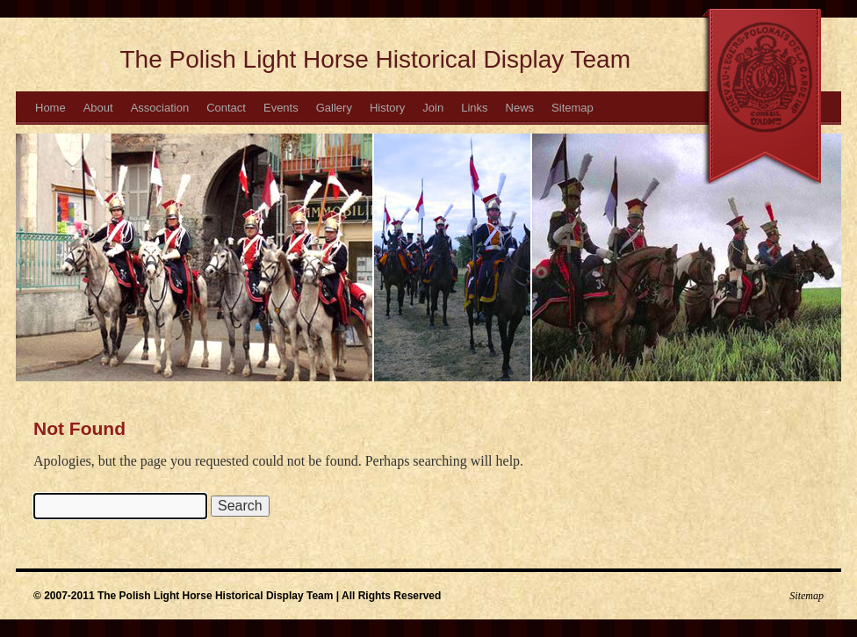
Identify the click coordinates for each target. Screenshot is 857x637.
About (98, 107)
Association (160, 107)
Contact (226, 107)
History (387, 107)
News (520, 107)
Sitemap (572, 107)
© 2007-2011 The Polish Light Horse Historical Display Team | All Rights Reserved (237, 596)
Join (432, 107)
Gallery (334, 107)
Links (474, 107)
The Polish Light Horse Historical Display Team (375, 59)
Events (281, 107)
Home (50, 107)
